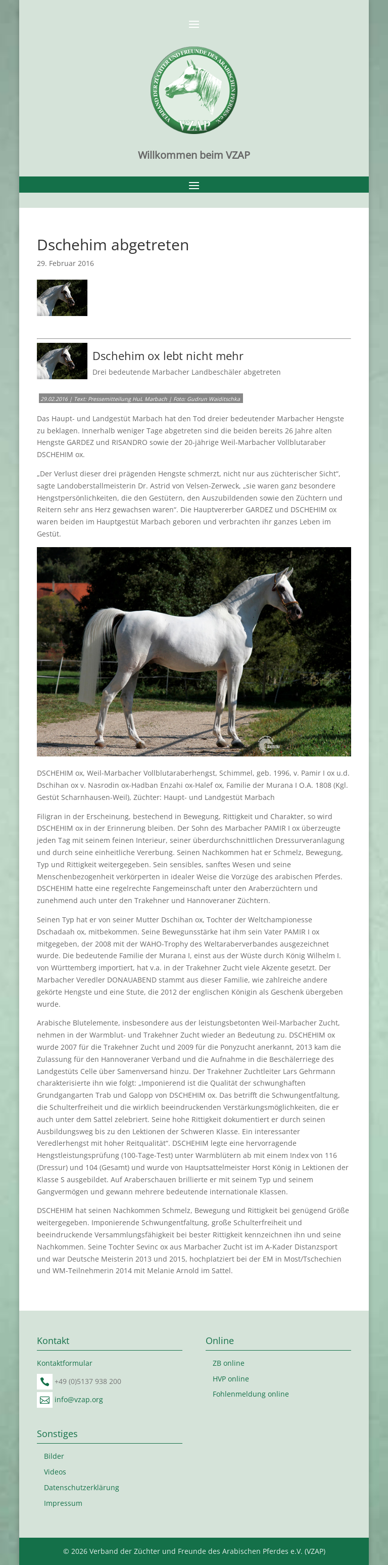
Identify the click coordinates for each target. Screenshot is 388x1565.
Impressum (63, 1503)
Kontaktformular (64, 1363)
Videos (55, 1472)
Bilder (54, 1456)
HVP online (231, 1378)
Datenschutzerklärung (81, 1487)
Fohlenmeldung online (251, 1394)
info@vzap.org (79, 1399)
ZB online (229, 1363)
